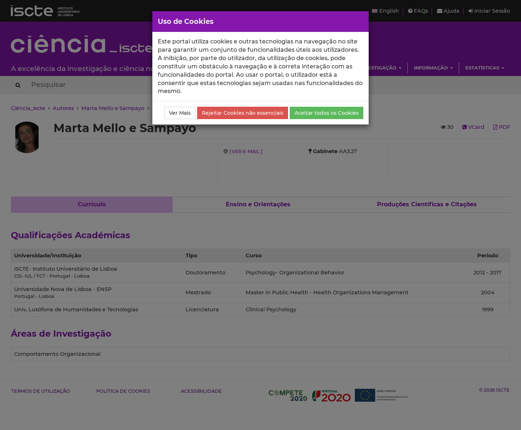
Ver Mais (180, 113)
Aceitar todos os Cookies (327, 113)
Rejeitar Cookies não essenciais (242, 113)
